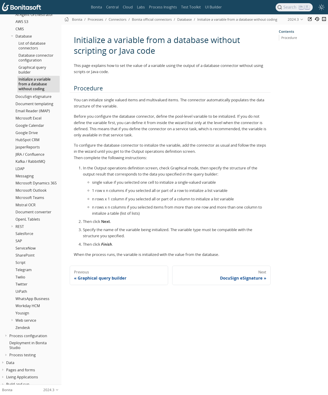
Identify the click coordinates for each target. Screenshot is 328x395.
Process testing (22, 354)
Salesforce (24, 233)
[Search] (294, 7)
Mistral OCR (25, 204)
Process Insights (163, 7)
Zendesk (22, 327)
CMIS (19, 28)
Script (20, 262)
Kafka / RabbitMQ (30, 161)
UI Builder (213, 7)
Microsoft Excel (28, 118)
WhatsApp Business (32, 298)
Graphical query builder (32, 70)
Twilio (20, 277)
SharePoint (25, 255)
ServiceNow (25, 248)
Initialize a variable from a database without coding (34, 84)
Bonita (96, 7)
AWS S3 (21, 21)
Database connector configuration (36, 58)
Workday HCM (27, 305)
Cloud (128, 7)
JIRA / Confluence (29, 154)
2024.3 (293, 19)
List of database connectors (32, 46)
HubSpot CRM (27, 139)
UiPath (21, 291)
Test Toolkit (191, 7)
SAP (18, 240)
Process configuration (28, 335)
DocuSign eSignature (33, 96)
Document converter (33, 211)
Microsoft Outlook (30, 190)
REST (19, 226)
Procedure (289, 38)
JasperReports (27, 147)
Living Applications (22, 377)
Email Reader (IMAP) (32, 110)
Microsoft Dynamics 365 (36, 183)
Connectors (117, 19)
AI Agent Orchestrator (34, 14)
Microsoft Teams (29, 197)
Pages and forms (20, 369)
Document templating (34, 103)
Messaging (24, 175)
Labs (141, 7)
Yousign (22, 313)
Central (112, 7)
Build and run (17, 384)
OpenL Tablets (27, 219)
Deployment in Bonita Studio (28, 345)
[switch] (321, 7)
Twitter (21, 284)
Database (23, 36)
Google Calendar (29, 125)
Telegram (23, 269)
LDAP (20, 168)
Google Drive (26, 132)
